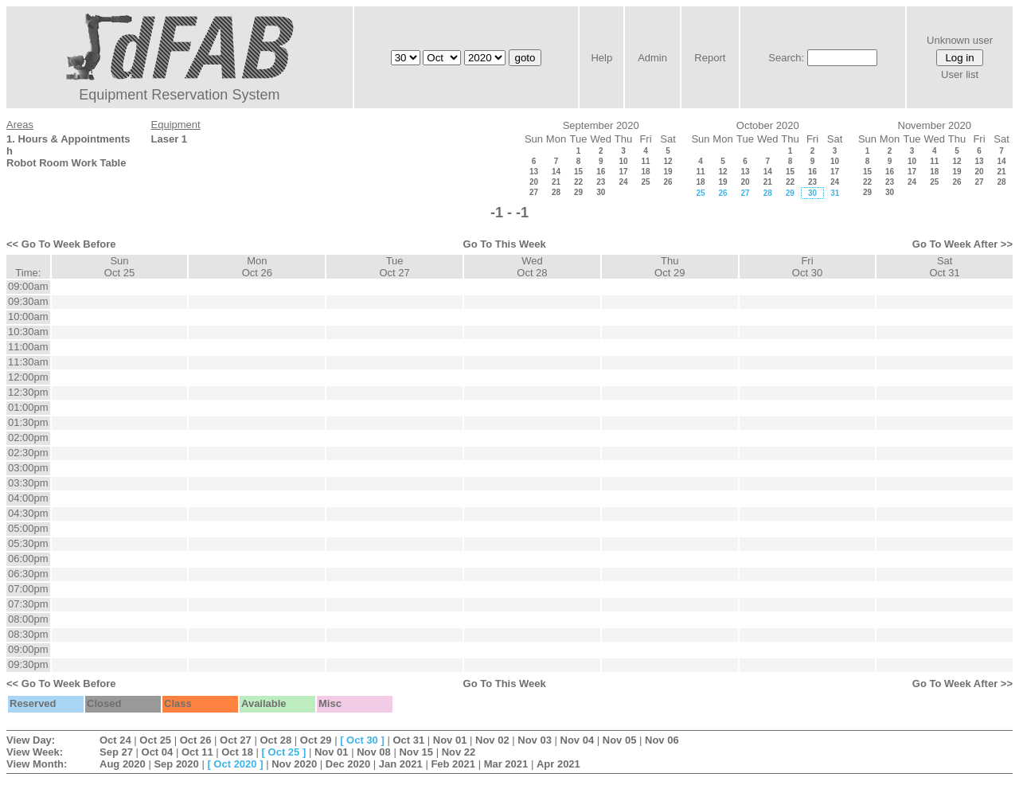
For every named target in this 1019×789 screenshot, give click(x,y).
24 (623, 182)
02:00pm (28, 437)
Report (709, 58)
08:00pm (28, 619)
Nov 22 (459, 752)
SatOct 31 (945, 267)
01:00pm (28, 407)
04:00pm (28, 498)
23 (600, 182)
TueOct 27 (394, 267)
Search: (786, 58)
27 (533, 192)
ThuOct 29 (669, 267)
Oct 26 (196, 740)
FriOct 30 (807, 267)
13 (533, 171)
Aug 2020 (123, 764)
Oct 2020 (234, 764)
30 (600, 192)
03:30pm (28, 483)
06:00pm (28, 558)
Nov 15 (416, 752)
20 (533, 182)
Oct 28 (275, 740)
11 (645, 161)
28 (556, 192)
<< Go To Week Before (61, 244)
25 (645, 182)
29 (578, 192)
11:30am (28, 362)
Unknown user (960, 40)
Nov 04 (577, 740)
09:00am (28, 286)
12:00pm (28, 377)
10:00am (28, 316)
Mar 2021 (506, 764)
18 (645, 171)
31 (834, 193)
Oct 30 (362, 740)
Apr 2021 (558, 764)
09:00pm (28, 649)
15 (578, 171)
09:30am (28, 301)
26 (667, 182)
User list (959, 74)
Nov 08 (374, 752)
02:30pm (28, 453)
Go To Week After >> (962, 244)
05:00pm (28, 528)
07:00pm (28, 589)
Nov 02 (492, 740)
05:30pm (28, 543)
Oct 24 (115, 740)
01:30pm (28, 422)
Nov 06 (662, 740)
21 (556, 182)
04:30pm (28, 513)
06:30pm (28, 574)
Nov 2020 (294, 764)
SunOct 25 (119, 267)
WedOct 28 (532, 267)
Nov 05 (620, 740)
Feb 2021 (453, 764)
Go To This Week (504, 244)
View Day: (30, 740)
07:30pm (28, 604)
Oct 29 (316, 740)
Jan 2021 (401, 764)
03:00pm (28, 468)
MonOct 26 (257, 267)
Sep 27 (116, 752)
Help (601, 58)
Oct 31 (408, 740)
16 (600, 171)
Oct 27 (236, 740)
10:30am (28, 332)
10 (623, 161)
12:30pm (28, 392)
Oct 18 (237, 752)
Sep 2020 (176, 764)
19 (667, 171)
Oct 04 (158, 752)
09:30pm (28, 664)
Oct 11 (197, 752)
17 (623, 171)
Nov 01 (450, 740)
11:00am (28, 347)
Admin (652, 58)
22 (578, 182)
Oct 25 (155, 740)
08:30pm (28, 634)
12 (667, 161)
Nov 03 (534, 740)
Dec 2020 (348, 764)
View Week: (34, 752)
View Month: (36, 764)
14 (556, 171)
